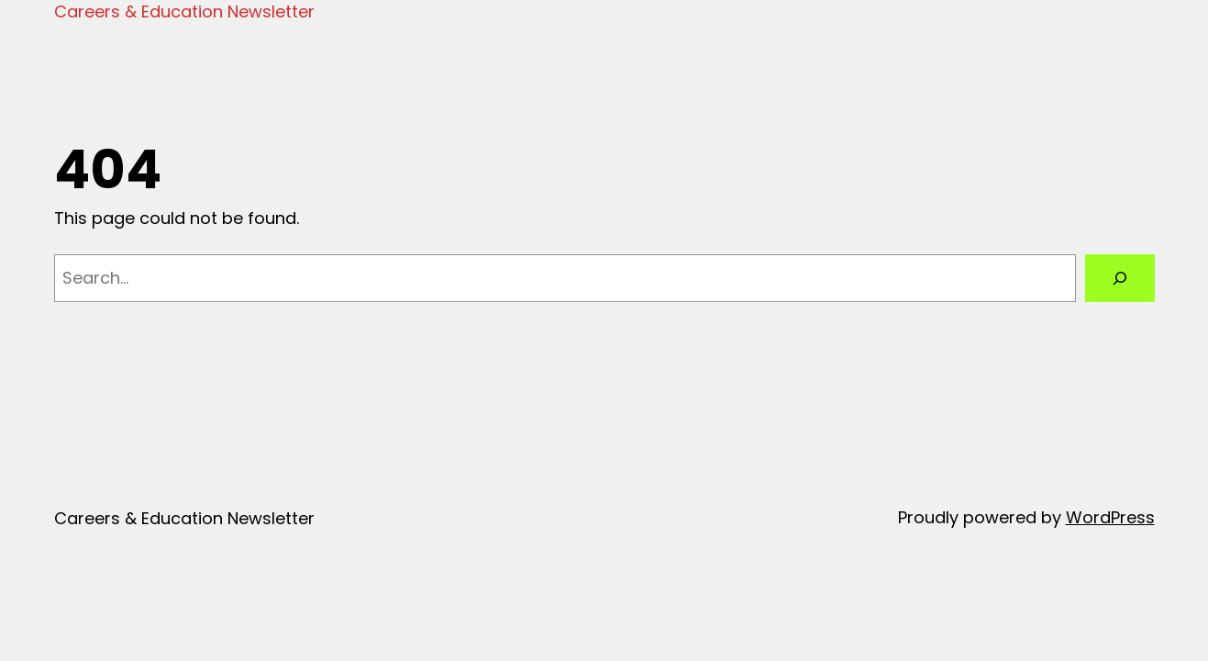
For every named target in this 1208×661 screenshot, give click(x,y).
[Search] (1120, 278)
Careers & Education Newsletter (184, 11)
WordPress (1110, 517)
